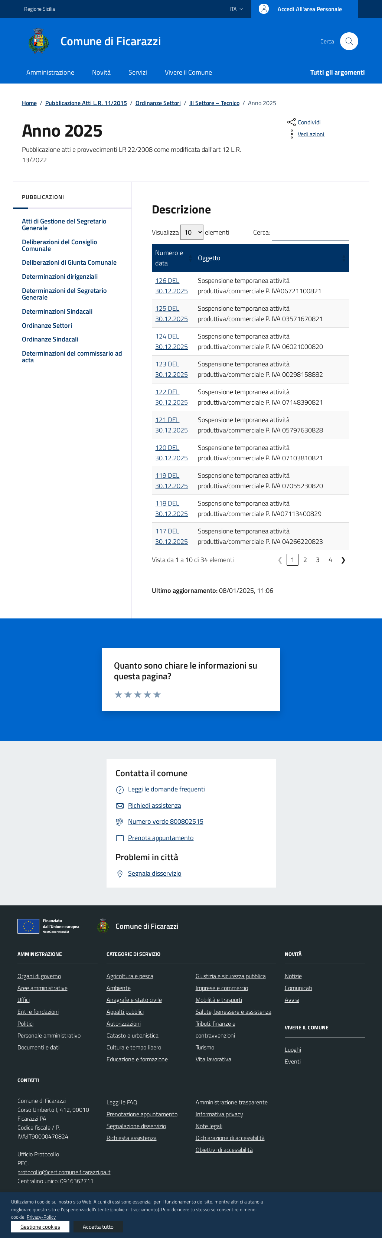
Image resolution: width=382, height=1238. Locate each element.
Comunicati (298, 987)
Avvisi (292, 999)
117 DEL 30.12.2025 (171, 536)
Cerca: (261, 232)
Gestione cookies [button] (40, 1226)
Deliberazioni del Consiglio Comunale (59, 245)
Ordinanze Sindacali (50, 339)
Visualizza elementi (190, 232)
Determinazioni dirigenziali (60, 276)
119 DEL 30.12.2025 (171, 480)
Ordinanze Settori (47, 325)
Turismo (205, 1047)
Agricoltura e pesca (130, 975)
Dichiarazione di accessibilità (230, 1137)
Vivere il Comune (188, 72)
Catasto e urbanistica (133, 1035)
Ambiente (119, 987)
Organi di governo (39, 975)
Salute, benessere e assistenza (233, 1011)
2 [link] (305, 560)
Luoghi (293, 1049)
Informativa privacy (219, 1114)
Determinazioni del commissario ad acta (72, 356)
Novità (101, 72)
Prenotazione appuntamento (142, 1114)
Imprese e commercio (222, 987)
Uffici (23, 999)
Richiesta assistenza (132, 1137)
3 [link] (318, 560)
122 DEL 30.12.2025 (171, 397)
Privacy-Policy (41, 1217)
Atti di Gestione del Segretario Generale (64, 224)
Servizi (137, 72)
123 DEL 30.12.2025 (171, 369)
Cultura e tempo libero (134, 1047)
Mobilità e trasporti (219, 999)
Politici (25, 1023)
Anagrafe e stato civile (134, 999)
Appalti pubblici (125, 1011)
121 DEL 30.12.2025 (171, 425)
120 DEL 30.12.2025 (171, 452)
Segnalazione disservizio (136, 1125)
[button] (189, 258)
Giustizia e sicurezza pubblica (231, 975)
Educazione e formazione (137, 1059)
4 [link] (330, 560)
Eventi (293, 1061)
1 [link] (292, 560)
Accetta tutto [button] (98, 1226)
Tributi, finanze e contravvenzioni (215, 1029)
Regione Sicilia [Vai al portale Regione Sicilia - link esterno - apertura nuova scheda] (39, 9)
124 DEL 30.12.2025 (171, 341)
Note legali (209, 1125)
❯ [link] (343, 560)
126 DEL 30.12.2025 (171, 285)
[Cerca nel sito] (349, 41)
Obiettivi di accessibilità (224, 1149)
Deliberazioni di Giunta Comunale (69, 262)
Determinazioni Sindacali (57, 311)
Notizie (293, 975)
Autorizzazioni (124, 1023)
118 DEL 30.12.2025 (171, 508)
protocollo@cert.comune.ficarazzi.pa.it (64, 1171)
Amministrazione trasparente (232, 1102)
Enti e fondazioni (38, 1011)
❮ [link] (280, 560)
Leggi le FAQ (122, 1102)
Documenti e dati (38, 1047)
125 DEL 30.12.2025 (171, 313)
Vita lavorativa (213, 1059)
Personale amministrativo (49, 1035)
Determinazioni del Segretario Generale (64, 293)
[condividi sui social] (303, 122)
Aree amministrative (42, 987)
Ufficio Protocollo (38, 1154)
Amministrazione (50, 72)
